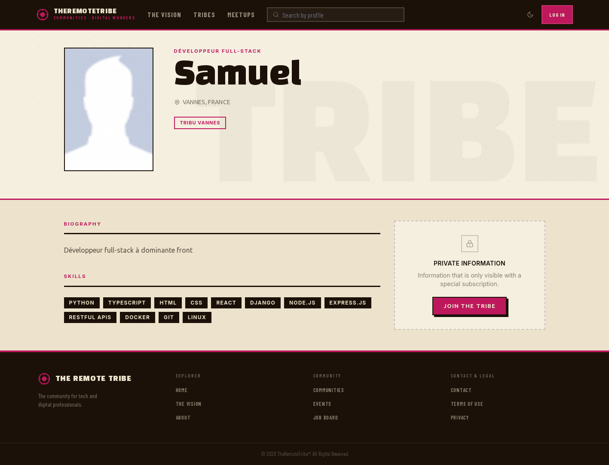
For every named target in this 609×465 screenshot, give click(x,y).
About (183, 417)
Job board (325, 417)
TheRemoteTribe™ (294, 454)
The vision (164, 14)
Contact (461, 389)
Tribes (204, 14)
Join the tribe (470, 306)
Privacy (460, 417)
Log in (557, 15)
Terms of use (467, 403)
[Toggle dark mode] (530, 15)
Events (322, 403)
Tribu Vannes (200, 123)
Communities (328, 389)
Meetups (241, 14)
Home (182, 389)
